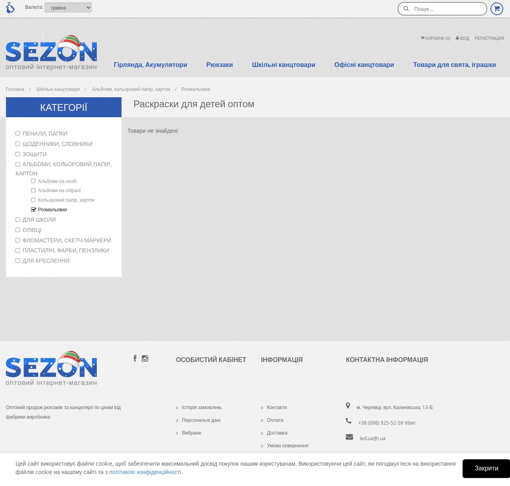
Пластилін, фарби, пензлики (66, 250)
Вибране (188, 432)
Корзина (435, 38)
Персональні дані (198, 420)
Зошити (35, 154)
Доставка (274, 432)
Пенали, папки (45, 133)
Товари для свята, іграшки (454, 64)
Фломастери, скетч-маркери (67, 240)
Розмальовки (52, 209)
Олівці (32, 230)
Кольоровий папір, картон (66, 200)
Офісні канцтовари (364, 64)
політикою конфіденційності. (145, 472)
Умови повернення (284, 445)
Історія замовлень (199, 407)
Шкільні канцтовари (284, 64)
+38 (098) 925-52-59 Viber (387, 422)
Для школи (39, 219)
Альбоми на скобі (57, 181)
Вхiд (462, 38)
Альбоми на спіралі (59, 190)
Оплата (272, 420)
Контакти (274, 407)
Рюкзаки (219, 64)
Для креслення (46, 260)
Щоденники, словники (57, 144)
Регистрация (489, 38)
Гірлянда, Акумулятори (150, 64)
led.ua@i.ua (373, 438)
